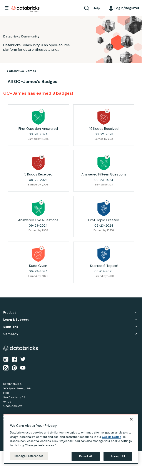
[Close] (131, 419)
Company (10, 334)
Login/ (127, 8)
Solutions (10, 327)
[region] (70, 439)
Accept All (117, 456)
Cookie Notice (111, 437)
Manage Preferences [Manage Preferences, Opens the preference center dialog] (29, 456)
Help (96, 8)
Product (9, 312)
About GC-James (22, 71)
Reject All (85, 456)
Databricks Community (25, 9)
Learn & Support (16, 319)
